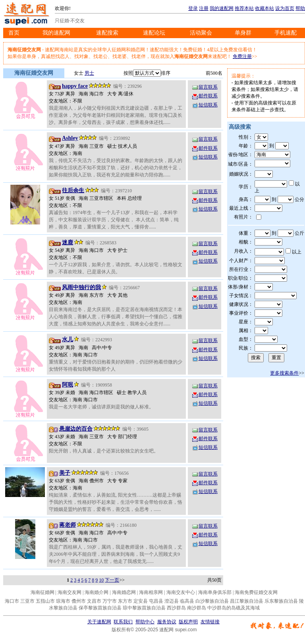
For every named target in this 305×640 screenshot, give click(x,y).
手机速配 (285, 33)
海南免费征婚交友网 (256, 592)
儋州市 (78, 601)
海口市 (12, 601)
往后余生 (73, 190)
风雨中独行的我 (81, 287)
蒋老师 (67, 525)
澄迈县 (171, 601)
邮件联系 (204, 96)
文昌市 (94, 601)
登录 (193, 8)
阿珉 (67, 385)
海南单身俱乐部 (215, 592)
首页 (13, 33)
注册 (203, 8)
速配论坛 (154, 33)
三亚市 (27, 601)
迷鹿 (67, 243)
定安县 (140, 601)
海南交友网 (69, 592)
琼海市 (63, 601)
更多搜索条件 (284, 373)
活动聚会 (201, 33)
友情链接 (210, 622)
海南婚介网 (96, 592)
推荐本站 (244, 8)
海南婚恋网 (124, 592)
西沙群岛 (176, 608)
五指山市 (45, 601)
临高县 (187, 601)
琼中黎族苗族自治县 (144, 608)
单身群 (243, 33)
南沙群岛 (196, 608)
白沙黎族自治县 (212, 601)
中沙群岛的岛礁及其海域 (233, 608)
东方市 (125, 601)
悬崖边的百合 (76, 429)
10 (101, 580)
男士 (89, 73)
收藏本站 (264, 8)
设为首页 (284, 8)
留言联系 (204, 87)
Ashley (70, 138)
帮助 (300, 8)
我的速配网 (222, 8)
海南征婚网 (42, 592)
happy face (75, 86)
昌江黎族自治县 (246, 601)
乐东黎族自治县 (281, 601)
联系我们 (123, 622)
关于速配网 (99, 622)
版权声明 (188, 622)
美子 (64, 473)
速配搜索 (107, 33)
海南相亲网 (151, 592)
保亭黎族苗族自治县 (100, 608)
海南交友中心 (180, 592)
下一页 (112, 580)
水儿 (67, 339)
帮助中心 (144, 622)
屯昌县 (156, 601)
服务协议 (166, 622)
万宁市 (109, 601)
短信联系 (204, 105)
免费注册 (242, 56)
